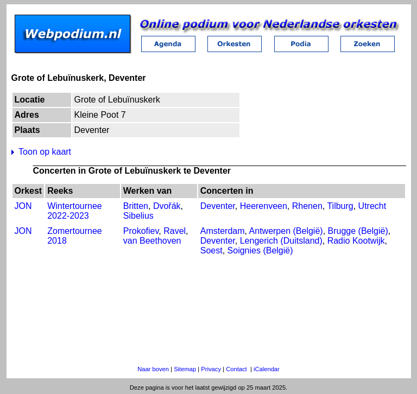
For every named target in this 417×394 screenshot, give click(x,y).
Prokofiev (141, 231)
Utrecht (372, 206)
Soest (211, 250)
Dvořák (167, 206)
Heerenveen (263, 206)
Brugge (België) (358, 231)
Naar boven (153, 369)
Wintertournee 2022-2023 (74, 210)
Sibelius (138, 215)
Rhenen (307, 206)
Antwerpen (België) (286, 231)
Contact (236, 369)
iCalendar (267, 369)
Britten (135, 206)
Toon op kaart (44, 151)
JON (23, 206)
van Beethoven (152, 240)
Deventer (217, 206)
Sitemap (185, 369)
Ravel (174, 231)
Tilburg (340, 206)
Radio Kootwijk (356, 240)
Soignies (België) (260, 250)
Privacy (211, 369)
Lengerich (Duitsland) (281, 240)
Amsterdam (222, 231)
